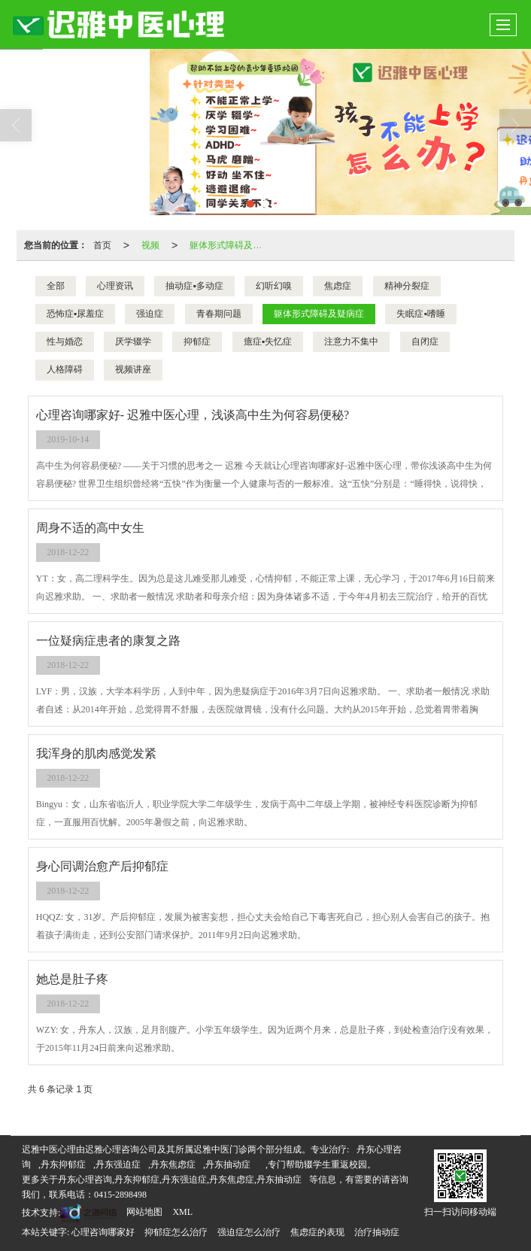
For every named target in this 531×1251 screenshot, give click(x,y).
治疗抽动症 (376, 1232)
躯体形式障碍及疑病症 (230, 245)
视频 (150, 245)
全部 (56, 286)
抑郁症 (197, 341)
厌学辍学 (133, 341)
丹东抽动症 (227, 1164)
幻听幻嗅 (274, 286)
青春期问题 (218, 313)
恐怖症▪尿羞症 (75, 313)
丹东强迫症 (118, 1164)
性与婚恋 (65, 341)
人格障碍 (65, 369)
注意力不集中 (351, 341)
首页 (102, 245)
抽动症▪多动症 (194, 286)
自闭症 (424, 341)
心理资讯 (115, 286)
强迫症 (149, 313)
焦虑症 (337, 286)
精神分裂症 (406, 286)
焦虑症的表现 (317, 1232)
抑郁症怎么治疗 (176, 1232)
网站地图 (144, 1212)
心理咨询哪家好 (103, 1232)
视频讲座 (133, 369)
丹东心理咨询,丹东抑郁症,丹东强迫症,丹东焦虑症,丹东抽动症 (180, 1179)
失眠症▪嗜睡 (420, 313)
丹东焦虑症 (173, 1164)
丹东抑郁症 (63, 1164)
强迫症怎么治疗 (249, 1232)
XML (182, 1212)
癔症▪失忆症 (268, 341)
